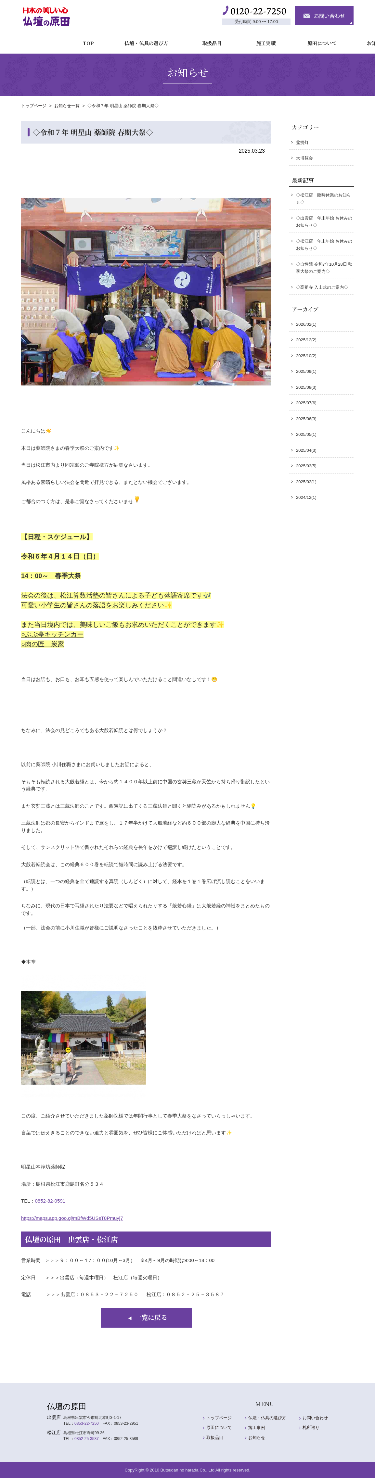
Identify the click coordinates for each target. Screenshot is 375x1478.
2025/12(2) (306, 339)
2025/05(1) (306, 434)
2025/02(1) (306, 481)
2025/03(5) (306, 465)
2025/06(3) (306, 418)
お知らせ (329, 40)
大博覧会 (304, 158)
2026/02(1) (306, 324)
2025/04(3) (306, 450)
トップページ (33, 105)
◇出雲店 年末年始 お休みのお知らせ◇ (324, 222)
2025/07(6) (306, 402)
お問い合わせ (315, 1417)
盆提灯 (302, 142)
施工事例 (256, 1427)
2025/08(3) (306, 387)
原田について (274, 40)
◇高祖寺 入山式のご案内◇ (322, 287)
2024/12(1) (306, 497)
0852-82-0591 (50, 1201)
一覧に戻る (146, 1317)
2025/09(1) (306, 371)
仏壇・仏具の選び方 (99, 40)
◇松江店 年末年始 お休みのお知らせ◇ (324, 245)
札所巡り (311, 1427)
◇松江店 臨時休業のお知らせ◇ (323, 199)
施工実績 (218, 40)
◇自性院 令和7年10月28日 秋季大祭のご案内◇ (324, 268)
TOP (41, 40)
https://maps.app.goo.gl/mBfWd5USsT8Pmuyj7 (72, 1218)
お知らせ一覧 (67, 105)
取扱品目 (164, 40)
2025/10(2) (306, 355)
